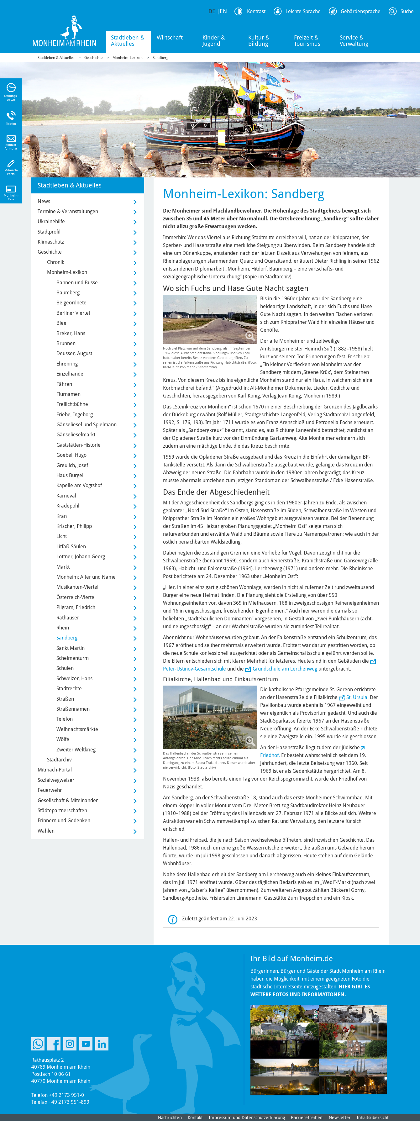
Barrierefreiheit (307, 1117)
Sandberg (160, 57)
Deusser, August (74, 353)
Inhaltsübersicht (373, 1117)
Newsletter (340, 1117)
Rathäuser (67, 618)
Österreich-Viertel (76, 597)
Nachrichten (170, 1117)
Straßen (65, 699)
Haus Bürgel (69, 475)
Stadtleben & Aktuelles (127, 40)
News (44, 201)
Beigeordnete (71, 303)
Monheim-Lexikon (128, 57)
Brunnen (66, 343)
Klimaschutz (51, 242)
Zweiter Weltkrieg (76, 750)
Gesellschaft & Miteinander (68, 800)
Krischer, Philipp (74, 526)
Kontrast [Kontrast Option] (256, 11)
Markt (63, 567)
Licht (61, 536)
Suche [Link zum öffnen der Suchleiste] (407, 11)
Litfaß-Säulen (71, 547)
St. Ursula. (357, 697)
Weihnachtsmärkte (77, 729)
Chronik (55, 262)
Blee (61, 323)
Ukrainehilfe (51, 221)
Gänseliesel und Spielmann (86, 425)
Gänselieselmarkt (75, 435)
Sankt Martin (70, 648)
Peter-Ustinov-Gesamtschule (194, 669)
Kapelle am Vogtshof (79, 485)
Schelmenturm (72, 658)
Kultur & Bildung (259, 40)
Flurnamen (68, 394)
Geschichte (93, 57)
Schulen (65, 668)
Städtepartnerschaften (62, 810)
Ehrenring (67, 364)
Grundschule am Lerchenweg (285, 669)
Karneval (66, 496)
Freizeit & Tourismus (307, 40)
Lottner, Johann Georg (80, 557)
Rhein (62, 628)
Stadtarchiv (59, 760)
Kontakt (195, 1117)
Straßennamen (73, 709)
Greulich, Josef (72, 465)
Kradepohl (67, 506)
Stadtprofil (49, 232)
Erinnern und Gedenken (64, 821)
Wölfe (62, 739)
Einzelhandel (70, 374)
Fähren (64, 384)
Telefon (64, 719)
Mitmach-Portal (55, 770)
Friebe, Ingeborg (74, 415)
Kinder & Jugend (213, 40)
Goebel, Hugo (71, 455)
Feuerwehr (50, 790)
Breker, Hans (70, 333)
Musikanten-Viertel (77, 587)
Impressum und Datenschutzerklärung (247, 1117)
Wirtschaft (170, 37)
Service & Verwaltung (354, 40)
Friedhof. (270, 755)
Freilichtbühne (72, 404)
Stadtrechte (69, 689)
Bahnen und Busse (77, 283)
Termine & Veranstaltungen (68, 211)
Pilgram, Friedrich (75, 607)
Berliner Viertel (73, 313)
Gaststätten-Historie (78, 445)
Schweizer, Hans (74, 679)
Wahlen (46, 831)
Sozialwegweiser (56, 780)
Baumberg (68, 293)
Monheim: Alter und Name (86, 577)
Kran (61, 516)
